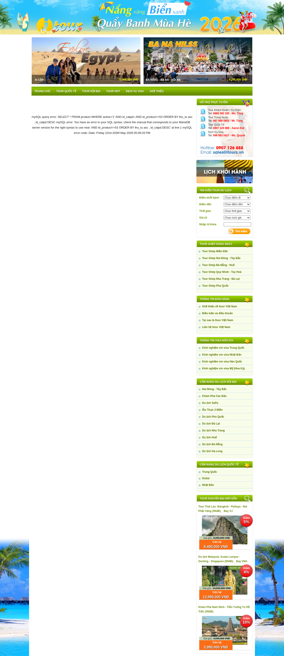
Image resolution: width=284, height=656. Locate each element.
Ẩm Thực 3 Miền (212, 409)
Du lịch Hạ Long (212, 451)
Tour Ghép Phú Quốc (215, 285)
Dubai (205, 478)
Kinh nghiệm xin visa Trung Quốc (223, 347)
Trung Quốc (209, 471)
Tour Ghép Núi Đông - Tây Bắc (221, 258)
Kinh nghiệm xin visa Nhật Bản (221, 354)
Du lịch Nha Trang (213, 430)
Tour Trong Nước (218, 117)
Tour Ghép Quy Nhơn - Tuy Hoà (221, 272)
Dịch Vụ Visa (215, 132)
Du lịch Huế (209, 437)
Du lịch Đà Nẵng (212, 444)
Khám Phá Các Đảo (214, 396)
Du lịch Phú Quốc (213, 416)
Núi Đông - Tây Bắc (214, 389)
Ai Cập (39, 79)
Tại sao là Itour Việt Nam (217, 320)
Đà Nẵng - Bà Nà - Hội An (163, 79)
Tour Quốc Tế (216, 124)
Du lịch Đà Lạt (211, 423)
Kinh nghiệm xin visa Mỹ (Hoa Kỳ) (223, 368)
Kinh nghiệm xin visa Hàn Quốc (222, 361)
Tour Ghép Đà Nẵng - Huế (218, 265)
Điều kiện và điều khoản (217, 313)
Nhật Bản (208, 485)
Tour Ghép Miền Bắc (215, 251)
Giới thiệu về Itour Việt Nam (219, 306)
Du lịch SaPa (210, 402)
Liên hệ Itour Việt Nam (216, 327)
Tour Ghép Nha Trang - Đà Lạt (221, 278)
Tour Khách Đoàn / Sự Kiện (224, 110)
